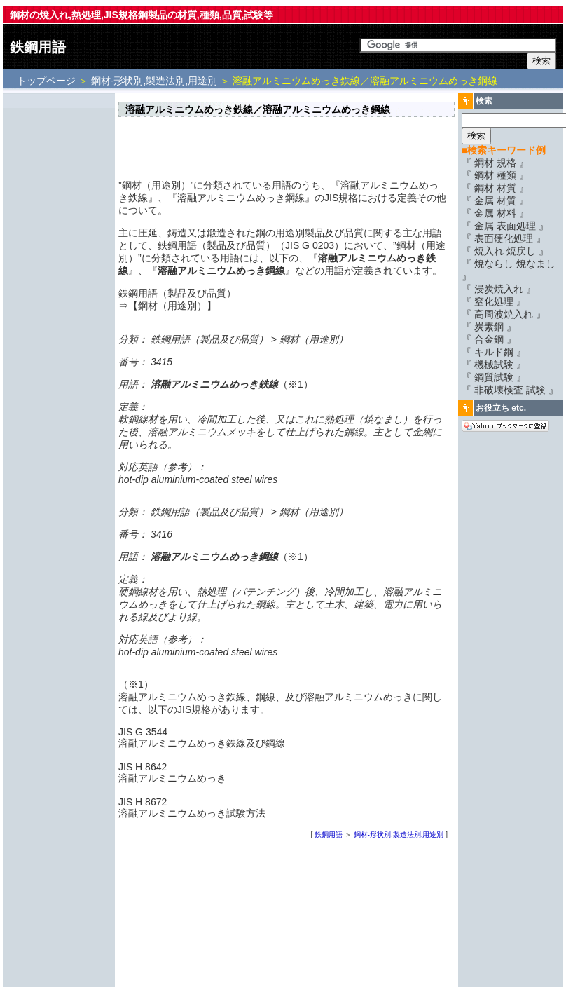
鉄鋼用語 (38, 47)
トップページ (47, 80)
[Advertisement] (59, 306)
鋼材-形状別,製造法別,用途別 (154, 80)
